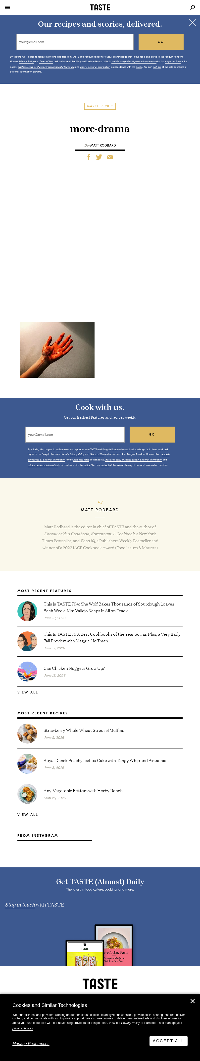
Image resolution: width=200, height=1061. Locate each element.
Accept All (168, 1041)
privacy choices (22, 1028)
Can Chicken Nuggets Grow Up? (74, 668)
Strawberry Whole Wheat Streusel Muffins (84, 730)
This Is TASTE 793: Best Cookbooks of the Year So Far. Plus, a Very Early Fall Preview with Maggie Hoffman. (112, 637)
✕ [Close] (193, 1001)
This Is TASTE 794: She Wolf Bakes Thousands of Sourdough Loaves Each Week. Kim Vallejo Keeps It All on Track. (109, 607)
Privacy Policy (130, 1023)
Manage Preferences (31, 1044)
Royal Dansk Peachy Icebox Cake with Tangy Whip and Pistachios (106, 760)
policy (139, 67)
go (161, 42)
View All (27, 692)
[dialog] (100, 1027)
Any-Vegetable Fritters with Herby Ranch (83, 790)
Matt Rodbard (103, 145)
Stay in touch (20, 904)
